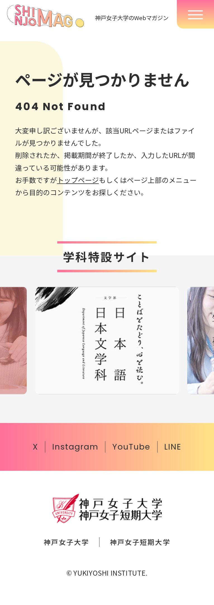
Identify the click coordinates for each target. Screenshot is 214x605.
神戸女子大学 (66, 542)
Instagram (75, 446)
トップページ (78, 180)
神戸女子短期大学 (140, 542)
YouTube (131, 446)
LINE (172, 446)
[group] (107, 340)
